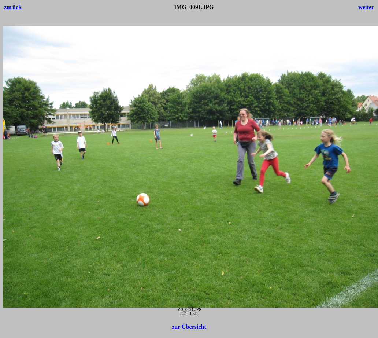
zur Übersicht (189, 327)
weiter (366, 7)
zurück (13, 7)
